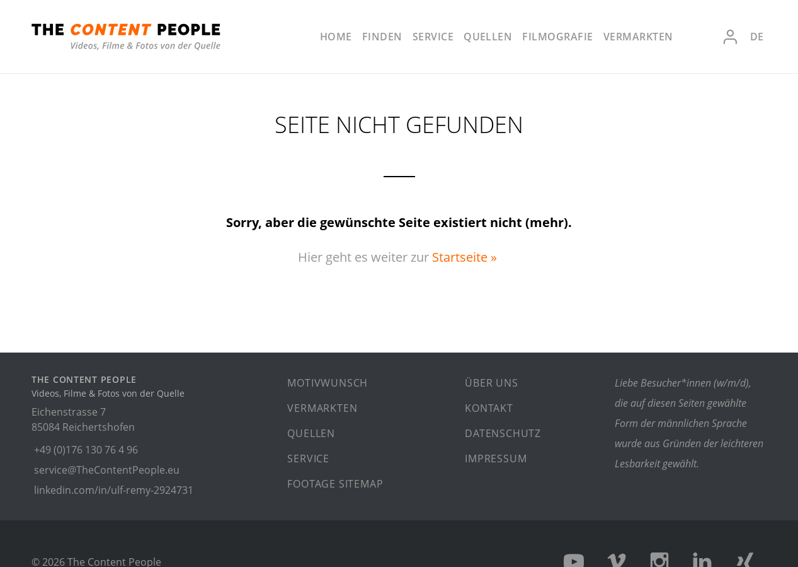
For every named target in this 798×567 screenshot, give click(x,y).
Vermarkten (638, 37)
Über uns (491, 383)
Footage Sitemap (335, 484)
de (756, 37)
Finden (382, 37)
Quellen (488, 37)
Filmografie (557, 37)
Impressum (496, 458)
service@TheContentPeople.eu (107, 470)
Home (336, 37)
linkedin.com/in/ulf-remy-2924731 (113, 490)
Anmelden (730, 37)
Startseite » (464, 257)
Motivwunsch (327, 383)
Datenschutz (503, 433)
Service (433, 37)
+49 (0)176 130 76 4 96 (86, 450)
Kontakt (489, 408)
